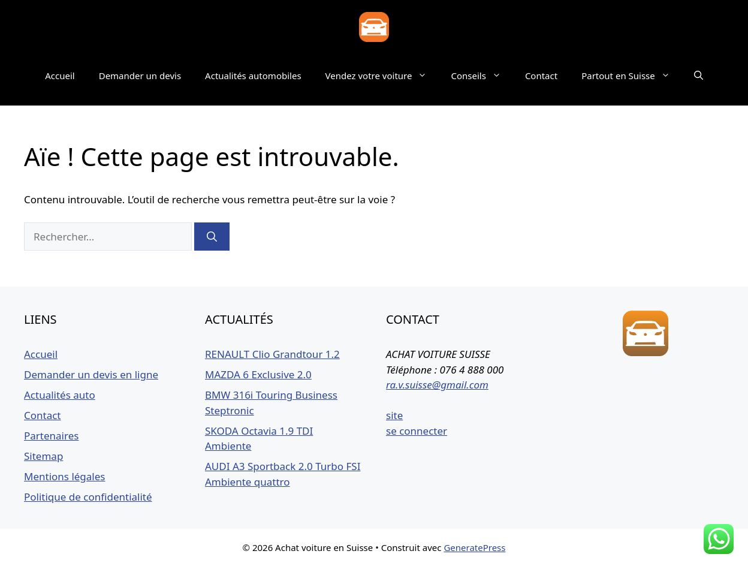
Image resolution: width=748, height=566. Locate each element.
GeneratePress (474, 547)
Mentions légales (64, 476)
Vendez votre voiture (382, 76)
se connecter (416, 431)
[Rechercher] (212, 236)
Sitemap (43, 456)
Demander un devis (140, 76)
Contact (541, 76)
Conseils (481, 76)
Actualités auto (59, 395)
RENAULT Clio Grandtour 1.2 (272, 354)
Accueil (59, 76)
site (394, 415)
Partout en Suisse (631, 76)
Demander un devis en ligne (91, 374)
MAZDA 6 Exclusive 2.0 (258, 374)
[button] (698, 76)
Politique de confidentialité (88, 497)
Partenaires (51, 435)
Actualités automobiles (253, 76)
